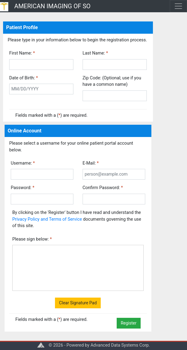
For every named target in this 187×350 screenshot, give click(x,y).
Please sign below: (32, 239)
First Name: (22, 53)
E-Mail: (91, 163)
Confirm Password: (103, 187)
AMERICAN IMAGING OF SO (52, 6)
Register (128, 323)
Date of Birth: (23, 78)
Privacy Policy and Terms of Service (47, 219)
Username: (23, 163)
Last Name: (95, 53)
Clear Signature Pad (78, 302)
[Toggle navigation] (178, 6)
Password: (22, 187)
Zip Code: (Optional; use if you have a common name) (112, 81)
